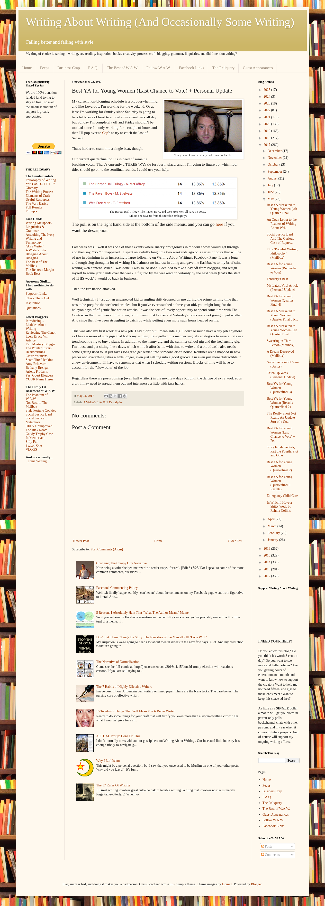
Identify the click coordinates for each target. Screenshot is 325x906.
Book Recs (33, 273)
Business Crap (68, 68)
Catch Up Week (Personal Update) (281, 375)
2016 (267, 548)
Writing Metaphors (39, 223)
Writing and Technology (34, 240)
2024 (267, 96)
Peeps (44, 68)
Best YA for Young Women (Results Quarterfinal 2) (280, 403)
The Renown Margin (40, 270)
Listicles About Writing (36, 326)
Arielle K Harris (37, 371)
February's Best (277, 279)
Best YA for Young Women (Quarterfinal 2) (279, 466)
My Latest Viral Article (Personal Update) (282, 288)
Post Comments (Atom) (107, 549)
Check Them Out (37, 298)
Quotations (33, 308)
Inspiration (33, 303)
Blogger (256, 884)
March (272, 526)
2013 (267, 569)
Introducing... (35, 321)
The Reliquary (223, 68)
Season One (34, 445)
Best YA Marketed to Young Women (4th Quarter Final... (282, 209)
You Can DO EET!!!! (40, 184)
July (271, 185)
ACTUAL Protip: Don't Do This (118, 736)
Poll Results (34, 207)
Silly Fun (32, 442)
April (272, 519)
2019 (267, 131)
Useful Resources (38, 199)
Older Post (235, 541)
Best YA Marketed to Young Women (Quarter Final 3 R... (282, 315)
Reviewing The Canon (41, 332)
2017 (267, 145)
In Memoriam (35, 438)
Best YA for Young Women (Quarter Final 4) (280, 300)
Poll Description (113, 402)
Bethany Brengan (38, 367)
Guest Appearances (258, 68)
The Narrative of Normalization (118, 662)
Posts (266, 846)
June (271, 192)
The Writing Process (40, 192)
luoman (227, 884)
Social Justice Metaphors (35, 420)
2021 (267, 117)
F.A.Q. (93, 68)
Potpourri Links (36, 293)
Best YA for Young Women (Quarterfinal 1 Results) (279, 483)
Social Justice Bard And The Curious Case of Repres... (280, 239)
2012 (267, 576)
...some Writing (36, 461)
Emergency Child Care (282, 496)
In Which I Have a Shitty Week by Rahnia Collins (279, 507)
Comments (270, 855)
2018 (267, 138)
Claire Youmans (36, 356)
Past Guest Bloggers (40, 375)
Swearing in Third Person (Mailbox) (280, 343)
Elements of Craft (38, 196)
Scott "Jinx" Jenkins (39, 360)
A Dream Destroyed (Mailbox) (280, 354)
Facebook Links (191, 68)
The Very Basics (37, 203)
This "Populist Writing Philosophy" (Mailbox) (282, 253)
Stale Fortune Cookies (41, 410)
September (275, 171)
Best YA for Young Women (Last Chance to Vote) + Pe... (281, 434)
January (273, 540)
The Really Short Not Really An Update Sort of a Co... (281, 418)
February (274, 533)
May (271, 199)
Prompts (31, 211)
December (275, 151)
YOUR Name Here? (40, 379)
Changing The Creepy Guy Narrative (121, 563)
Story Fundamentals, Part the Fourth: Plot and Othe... (282, 451)
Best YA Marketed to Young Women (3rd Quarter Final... (282, 330)
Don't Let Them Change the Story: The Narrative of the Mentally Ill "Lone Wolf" (151, 637)
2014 (267, 562)
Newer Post (81, 541)
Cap (105, 133)
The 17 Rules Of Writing (113, 785)
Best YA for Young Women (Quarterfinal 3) (279, 388)
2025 (267, 90)
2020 (267, 124)
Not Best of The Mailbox (37, 404)
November (275, 158)
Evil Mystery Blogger (40, 344)
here (219, 224)
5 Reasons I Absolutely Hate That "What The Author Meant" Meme (142, 612)
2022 (267, 110)
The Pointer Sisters (39, 348)
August (273, 178)
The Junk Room (36, 430)
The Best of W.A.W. (122, 68)
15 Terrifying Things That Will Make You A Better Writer (135, 711)
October (274, 164)
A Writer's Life (92, 402)
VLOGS (31, 449)
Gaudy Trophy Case (39, 434)
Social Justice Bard (39, 414)
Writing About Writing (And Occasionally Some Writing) (160, 21)
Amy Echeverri (36, 364)
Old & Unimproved (39, 426)
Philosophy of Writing (41, 180)
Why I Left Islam (108, 761)
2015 (267, 555)
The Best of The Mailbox (37, 264)
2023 (267, 103)
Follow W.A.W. (158, 68)
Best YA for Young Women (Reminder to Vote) (281, 268)
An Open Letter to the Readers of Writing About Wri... (282, 224)
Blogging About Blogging (37, 256)
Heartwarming (35, 352)
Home (27, 68)
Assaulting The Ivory (40, 234)
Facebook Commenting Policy (117, 588)
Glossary (32, 188)
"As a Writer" (35, 246)
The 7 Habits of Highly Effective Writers (124, 687)
